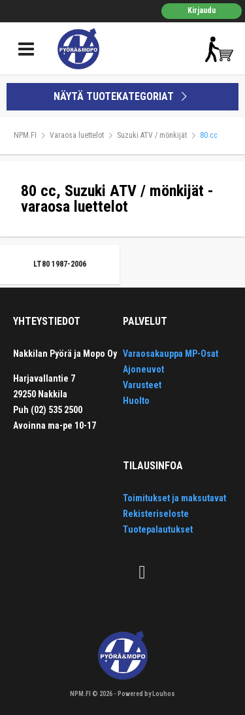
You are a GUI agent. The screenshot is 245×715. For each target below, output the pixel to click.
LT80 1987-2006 (59, 264)
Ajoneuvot (143, 369)
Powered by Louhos (146, 693)
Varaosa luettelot (77, 135)
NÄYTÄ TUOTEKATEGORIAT (122, 96)
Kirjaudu (202, 10)
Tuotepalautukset (158, 529)
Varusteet (142, 385)
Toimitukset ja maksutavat (174, 498)
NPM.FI (25, 135)
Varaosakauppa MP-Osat (170, 353)
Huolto (136, 400)
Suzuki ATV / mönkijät (152, 135)
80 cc (209, 135)
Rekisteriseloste (156, 513)
